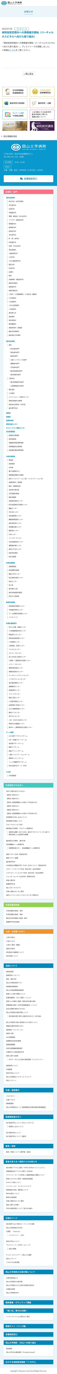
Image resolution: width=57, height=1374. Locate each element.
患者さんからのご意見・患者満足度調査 (19, 1179)
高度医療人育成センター (17, 705)
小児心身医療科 (14, 305)
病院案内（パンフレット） (15, 1030)
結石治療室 (12, 557)
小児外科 (12, 257)
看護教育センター (15, 686)
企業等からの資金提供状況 (15, 1052)
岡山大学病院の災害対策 (14, 1282)
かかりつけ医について (13, 1182)
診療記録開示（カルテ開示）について (18, 998)
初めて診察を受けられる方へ (15, 791)
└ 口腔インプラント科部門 (18, 360)
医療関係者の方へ (13, 1116)
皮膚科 (11, 272)
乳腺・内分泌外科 (15, 246)
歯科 (10, 345)
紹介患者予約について (13, 1133)
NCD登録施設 (10, 1037)
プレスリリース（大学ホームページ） (18, 1245)
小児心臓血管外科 (15, 261)
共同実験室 (12, 775)
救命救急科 (12, 320)
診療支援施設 (10, 563)
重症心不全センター (15, 549)
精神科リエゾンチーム (16, 758)
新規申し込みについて (16, 1126)
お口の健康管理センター (17, 709)
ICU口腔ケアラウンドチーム (18, 736)
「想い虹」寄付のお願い (16, 1310)
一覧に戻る (28, 73)
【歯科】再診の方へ (12, 810)
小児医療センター (15, 642)
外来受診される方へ (14, 785)
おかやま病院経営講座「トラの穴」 (21, 1361)
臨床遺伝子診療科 (15, 335)
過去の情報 (12, 1249)
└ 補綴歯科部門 (14, 363)
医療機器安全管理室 (15, 446)
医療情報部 (12, 566)
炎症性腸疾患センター (16, 542)
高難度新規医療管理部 (16, 443)
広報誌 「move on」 (13, 1231)
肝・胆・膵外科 (14, 238)
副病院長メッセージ (12, 975)
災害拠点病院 (10, 1289)
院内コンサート (11, 1080)
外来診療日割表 (12, 904)
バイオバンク (13, 617)
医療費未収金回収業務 (13, 1041)
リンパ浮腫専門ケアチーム (17, 762)
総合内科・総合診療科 (16, 201)
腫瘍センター (13, 508)
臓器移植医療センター (16, 519)
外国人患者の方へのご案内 (15, 891)
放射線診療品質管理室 (16, 450)
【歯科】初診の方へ (12, 806)
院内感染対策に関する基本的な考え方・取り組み (25, 1016)
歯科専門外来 (13, 408)
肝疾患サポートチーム (16, 743)
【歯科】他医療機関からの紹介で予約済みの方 (21, 813)
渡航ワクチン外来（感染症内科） (17, 854)
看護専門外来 (10, 884)
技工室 (11, 585)
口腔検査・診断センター (17, 646)
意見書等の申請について (14, 821)
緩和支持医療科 (14, 331)
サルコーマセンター (15, 653)
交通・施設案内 (12, 1090)
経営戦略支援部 (14, 570)
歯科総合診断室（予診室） (17, 404)
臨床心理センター (15, 698)
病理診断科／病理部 (15, 328)
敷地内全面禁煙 (11, 1197)
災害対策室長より (12, 1278)
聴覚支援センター (12, 424)
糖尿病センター (14, 530)
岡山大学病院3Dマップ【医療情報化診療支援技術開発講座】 (26, 1107)
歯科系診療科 (10, 341)
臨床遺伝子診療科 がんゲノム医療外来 (19, 828)
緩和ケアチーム (14, 747)
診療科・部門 (11, 191)
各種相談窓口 (28, 178)
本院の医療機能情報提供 (14, 1048)
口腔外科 (12, 378)
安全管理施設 (10, 432)
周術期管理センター (15, 516)
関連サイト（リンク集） (16, 1326)
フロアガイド (10, 1096)
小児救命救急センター (16, 701)
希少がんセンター (15, 716)
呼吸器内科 (12, 213)
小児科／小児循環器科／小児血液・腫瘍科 (23, 294)
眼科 (10, 276)
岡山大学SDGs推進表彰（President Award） (21, 1352)
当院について (11, 965)
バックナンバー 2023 (16, 1235)
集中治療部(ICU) (14, 471)
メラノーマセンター (15, 664)
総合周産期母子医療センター (18, 505)
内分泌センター (14, 512)
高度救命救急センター (16, 501)
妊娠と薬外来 (10, 880)
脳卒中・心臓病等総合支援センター (20, 727)
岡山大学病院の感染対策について (17, 1012)
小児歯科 (12, 393)
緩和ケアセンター (15, 712)
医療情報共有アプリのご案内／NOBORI (19, 1171)
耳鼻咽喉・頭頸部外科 (16, 279)
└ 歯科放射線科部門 (15, 371)
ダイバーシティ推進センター (15, 428)
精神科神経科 (13, 283)
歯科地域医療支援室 (15, 592)
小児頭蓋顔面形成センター (17, 631)
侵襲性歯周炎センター (16, 672)
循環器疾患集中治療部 (16, 475)
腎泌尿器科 (12, 250)
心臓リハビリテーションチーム (19, 754)
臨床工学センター (15, 574)
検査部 (11, 460)
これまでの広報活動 (12, 1262)
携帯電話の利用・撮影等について (17, 1190)
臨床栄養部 (12, 497)
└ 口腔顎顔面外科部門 (16, 386)
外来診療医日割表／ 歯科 (14, 914)
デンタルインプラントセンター (19, 675)
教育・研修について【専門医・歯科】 (18, 1152)
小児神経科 (12, 298)
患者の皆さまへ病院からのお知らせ (21, 1161)
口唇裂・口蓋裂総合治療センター (20, 660)
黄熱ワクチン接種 (12, 858)
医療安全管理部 (14, 435)
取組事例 (9, 1348)
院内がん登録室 (14, 596)
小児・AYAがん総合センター (18, 720)
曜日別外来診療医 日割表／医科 (16, 918)
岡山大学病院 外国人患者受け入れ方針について (22, 1022)
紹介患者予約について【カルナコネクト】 (20, 1123)
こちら (13, 50)
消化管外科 (12, 235)
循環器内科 (12, 224)
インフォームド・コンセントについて (18, 1186)
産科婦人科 (12, 313)
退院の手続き (10, 949)
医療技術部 (10, 420)
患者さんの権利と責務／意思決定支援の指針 (21, 1001)
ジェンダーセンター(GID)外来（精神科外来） (21, 876)
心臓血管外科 (13, 253)
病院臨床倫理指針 (12, 986)
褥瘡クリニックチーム (16, 751)
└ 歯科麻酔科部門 (15, 375)
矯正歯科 (12, 389)
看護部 (8, 417)
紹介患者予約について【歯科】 (16, 1136)
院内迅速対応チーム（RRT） (18, 766)
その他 (8, 772)
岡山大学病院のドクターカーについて (18, 1077)
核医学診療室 (13, 553)
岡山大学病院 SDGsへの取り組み (21, 1342)
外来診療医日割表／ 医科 (14, 911)
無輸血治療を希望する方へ (15, 1026)
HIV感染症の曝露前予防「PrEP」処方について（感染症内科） (26, 865)
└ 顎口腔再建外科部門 (16, 382)
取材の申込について (12, 1073)
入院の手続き (10, 937)
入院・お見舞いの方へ (15, 931)
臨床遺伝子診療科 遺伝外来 (15, 841)
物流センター (13, 581)
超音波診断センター (15, 523)
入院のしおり (10, 941)
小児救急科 (12, 309)
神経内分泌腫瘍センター (17, 724)
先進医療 (9, 1069)
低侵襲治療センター (15, 527)
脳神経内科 (12, 227)
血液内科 (12, 209)
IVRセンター (13, 534)
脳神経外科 (12, 287)
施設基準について (12, 1065)
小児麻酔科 (12, 302)
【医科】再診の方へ (12, 798)
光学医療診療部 (14, 493)
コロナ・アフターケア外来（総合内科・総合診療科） (24, 869)
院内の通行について (12, 1193)
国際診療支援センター (16, 668)
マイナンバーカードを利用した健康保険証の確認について (25, 1175)
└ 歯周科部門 (13, 356)
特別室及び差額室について (15, 952)
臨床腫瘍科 (12, 324)
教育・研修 (10, 1146)
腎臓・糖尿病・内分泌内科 (17, 216)
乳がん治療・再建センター (17, 627)
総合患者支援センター (16, 578)
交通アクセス (10, 1100)
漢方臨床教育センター (16, 683)
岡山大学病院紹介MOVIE (14, 1228)
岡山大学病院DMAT (12, 1293)
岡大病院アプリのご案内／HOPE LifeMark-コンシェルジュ (25, 1168)
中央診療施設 (10, 456)
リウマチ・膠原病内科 (16, 220)
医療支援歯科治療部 (15, 401)
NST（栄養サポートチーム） (18, 740)
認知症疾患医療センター (17, 638)
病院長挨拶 (10, 972)
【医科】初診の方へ (12, 795)
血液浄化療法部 (14, 490)
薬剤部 (8, 413)
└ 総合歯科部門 (14, 349)
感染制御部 (12, 439)
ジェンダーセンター (15, 538)
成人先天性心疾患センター (17, 657)
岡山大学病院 (11, 3)
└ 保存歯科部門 (14, 352)
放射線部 (12, 464)
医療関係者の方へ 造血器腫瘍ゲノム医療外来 (24, 848)
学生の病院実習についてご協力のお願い (19, 1208)
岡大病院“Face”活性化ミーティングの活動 (20, 1224)
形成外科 (12, 268)
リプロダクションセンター (17, 679)
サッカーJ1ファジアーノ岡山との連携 (18, 1255)
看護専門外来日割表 (12, 922)
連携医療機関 (10, 1044)
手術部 (11, 467)
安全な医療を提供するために (15, 1009)
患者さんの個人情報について (15, 994)
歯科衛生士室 (13, 589)
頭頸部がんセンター (15, 634)
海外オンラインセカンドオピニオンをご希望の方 (22, 895)
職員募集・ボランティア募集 (18, 1302)
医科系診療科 (10, 198)
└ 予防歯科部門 (14, 367)
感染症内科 (12, 231)
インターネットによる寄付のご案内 (18, 1316)
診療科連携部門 (11, 623)
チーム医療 (10, 732)
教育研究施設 (10, 602)
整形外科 (12, 264)
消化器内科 (12, 205)
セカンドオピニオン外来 (14, 824)
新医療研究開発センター (17, 606)
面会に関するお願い (12, 1205)
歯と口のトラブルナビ (13, 888)
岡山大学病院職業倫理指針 (15, 990)
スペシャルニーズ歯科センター (19, 397)
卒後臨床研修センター (16, 610)
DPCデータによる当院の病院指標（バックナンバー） (26, 1059)
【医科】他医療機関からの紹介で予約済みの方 (21, 802)
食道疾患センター (15, 690)
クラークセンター (15, 694)
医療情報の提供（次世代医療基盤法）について (21, 1005)
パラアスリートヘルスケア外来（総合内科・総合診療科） (25, 873)
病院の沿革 (10, 1033)
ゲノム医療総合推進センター (18, 613)
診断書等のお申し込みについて (16, 817)
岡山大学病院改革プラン (14, 983)
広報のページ (11, 1217)
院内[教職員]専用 (9, 136)
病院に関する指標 (12, 1056)
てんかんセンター (15, 649)
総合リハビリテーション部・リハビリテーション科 (26, 479)
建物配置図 (10, 1103)
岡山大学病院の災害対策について (20, 1271)
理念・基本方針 (11, 979)
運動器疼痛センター (15, 545)
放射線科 (12, 317)
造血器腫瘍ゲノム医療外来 (15, 844)
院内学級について (12, 956)
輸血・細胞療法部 (15, 486)
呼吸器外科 (12, 242)
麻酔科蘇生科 (13, 290)
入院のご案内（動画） (13, 945)
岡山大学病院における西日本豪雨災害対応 (20, 1285)
